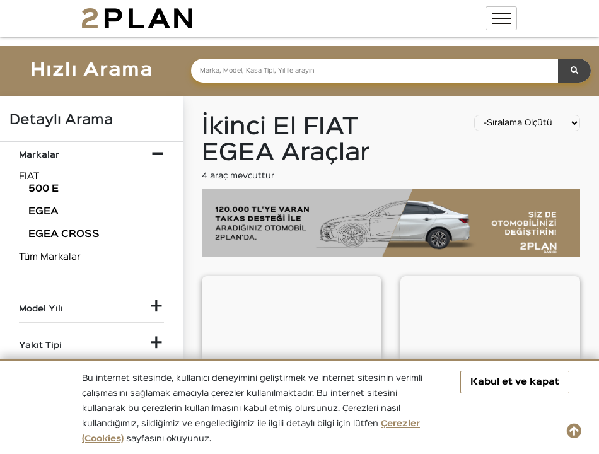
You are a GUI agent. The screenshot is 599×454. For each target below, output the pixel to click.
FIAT (29, 176)
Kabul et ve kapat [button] (514, 382)
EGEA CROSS (64, 234)
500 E (43, 189)
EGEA (43, 211)
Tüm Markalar (50, 257)
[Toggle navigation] (501, 18)
